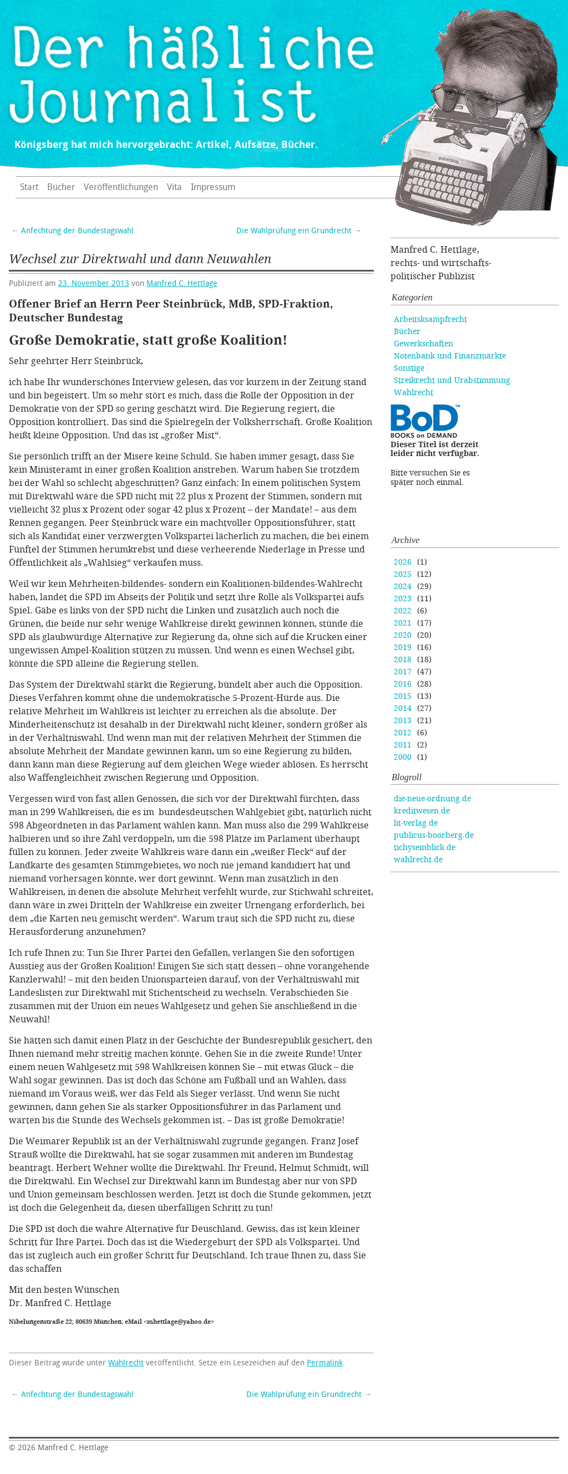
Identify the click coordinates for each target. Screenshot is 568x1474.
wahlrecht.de (418, 860)
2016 (403, 684)
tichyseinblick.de (424, 847)
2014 (403, 708)
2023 (403, 599)
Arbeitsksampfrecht (430, 319)
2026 (403, 562)
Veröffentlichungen (121, 187)
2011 (403, 745)
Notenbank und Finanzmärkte (450, 356)
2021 (403, 623)
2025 (403, 574)
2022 (403, 611)
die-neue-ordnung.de (432, 799)
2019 (403, 647)
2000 (403, 757)
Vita (174, 187)
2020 (403, 635)
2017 (403, 672)
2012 (403, 733)
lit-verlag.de (416, 823)
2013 (403, 720)
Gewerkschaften (423, 344)
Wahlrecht (126, 1363)
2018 (403, 660)
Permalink (325, 1363)
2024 (403, 586)
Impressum (213, 187)
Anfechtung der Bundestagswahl (72, 231)
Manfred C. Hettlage (181, 283)
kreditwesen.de (422, 811)
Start (29, 187)
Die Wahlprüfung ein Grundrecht (299, 231)
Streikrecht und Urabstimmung (452, 380)
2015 (403, 696)
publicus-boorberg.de (434, 835)
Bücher (61, 187)
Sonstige (409, 368)
